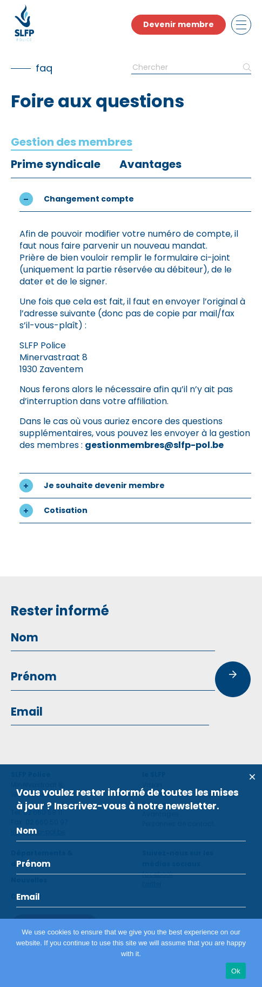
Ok (235, 971)
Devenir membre (178, 24)
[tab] (71, 142)
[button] (135, 199)
